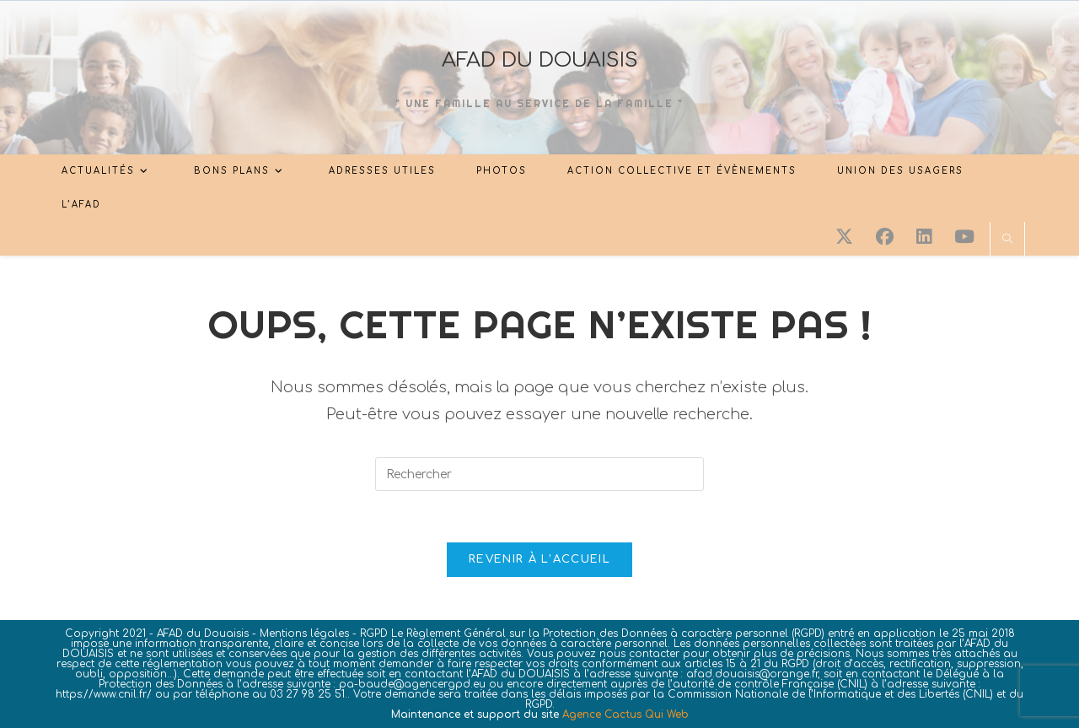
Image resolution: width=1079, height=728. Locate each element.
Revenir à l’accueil (539, 559)
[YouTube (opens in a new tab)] (964, 237)
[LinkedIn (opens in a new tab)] (924, 237)
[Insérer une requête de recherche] (539, 474)
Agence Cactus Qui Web (625, 714)
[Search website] (1007, 240)
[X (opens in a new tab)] (844, 237)
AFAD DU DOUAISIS (540, 60)
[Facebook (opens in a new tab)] (884, 237)
